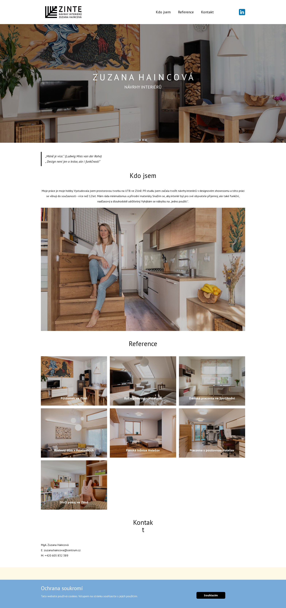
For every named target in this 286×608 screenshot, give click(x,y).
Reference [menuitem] (186, 12)
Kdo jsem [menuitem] (163, 12)
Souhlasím (211, 595)
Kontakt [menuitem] (207, 12)
